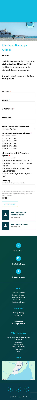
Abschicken (9, 204)
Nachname (5, 91)
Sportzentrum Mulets (18, 273)
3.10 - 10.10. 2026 (9, 138)
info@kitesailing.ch (18, 260)
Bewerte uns (18, 349)
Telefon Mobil (7, 118)
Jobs (18, 351)
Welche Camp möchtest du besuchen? (15, 126)
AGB (4, 198)
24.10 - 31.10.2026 (9, 146)
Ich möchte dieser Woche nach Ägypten (16, 133)
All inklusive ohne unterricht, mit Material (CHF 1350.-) (17, 164)
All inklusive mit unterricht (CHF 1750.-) (16, 161)
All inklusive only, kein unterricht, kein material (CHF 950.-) (16, 170)
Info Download (18, 344)
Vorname (5, 100)
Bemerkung (6, 181)
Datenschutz (18, 340)
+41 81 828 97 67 (18, 247)
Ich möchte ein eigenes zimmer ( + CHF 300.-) (16, 175)
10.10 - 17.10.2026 (9, 141)
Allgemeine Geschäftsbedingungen (18, 337)
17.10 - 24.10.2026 (9, 143)
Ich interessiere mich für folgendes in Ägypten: (15, 154)
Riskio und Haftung (18, 347)
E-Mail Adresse (7, 109)
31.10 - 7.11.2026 (9, 149)
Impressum (18, 342)
